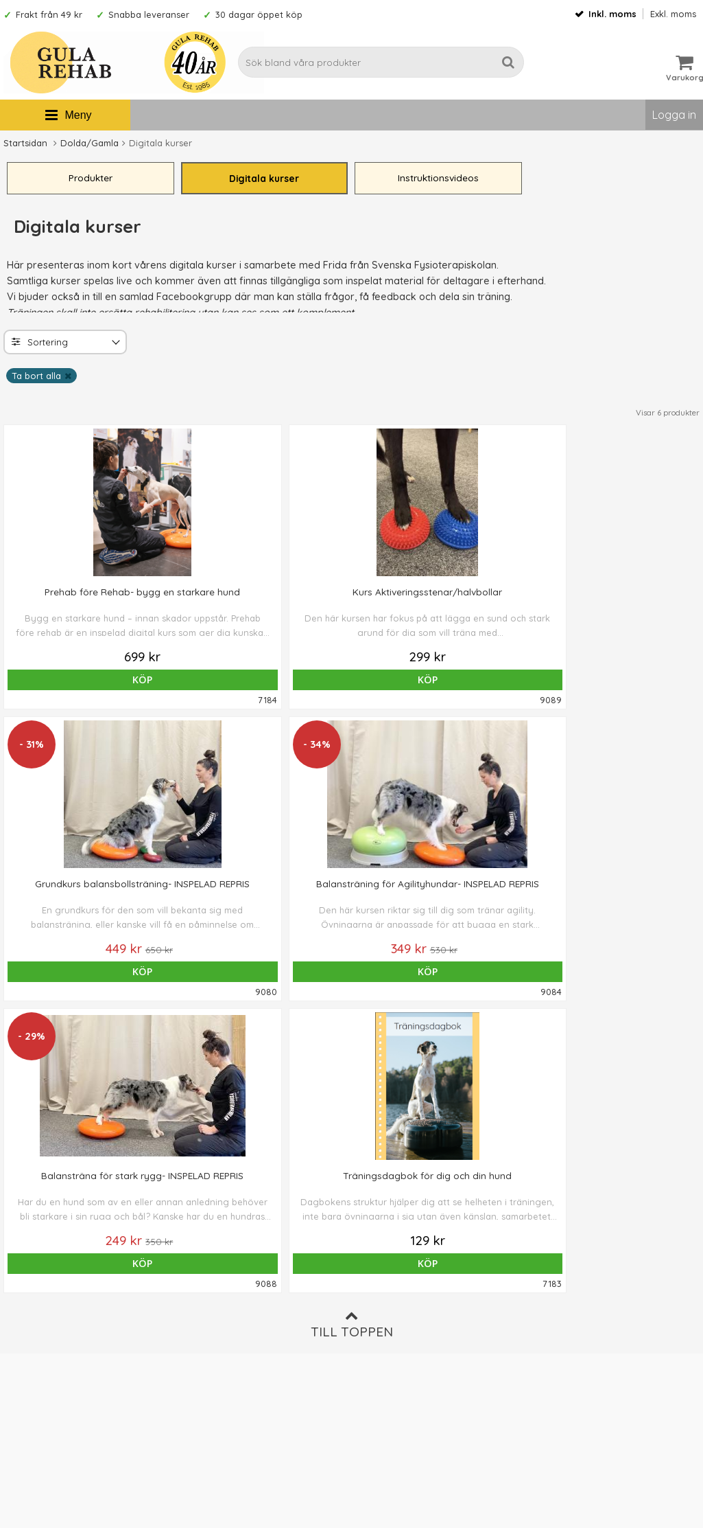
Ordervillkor (383, 1301)
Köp (70, 682)
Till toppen (352, 1035)
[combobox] (65, 344)
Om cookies (383, 1322)
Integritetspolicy (392, 1342)
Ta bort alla (36, 378)
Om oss (372, 1281)
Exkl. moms (673, 13)
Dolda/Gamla (89, 142)
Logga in (674, 115)
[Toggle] (114, 346)
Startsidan (25, 142)
